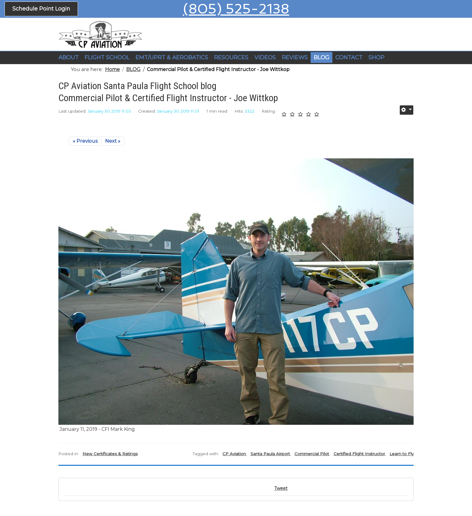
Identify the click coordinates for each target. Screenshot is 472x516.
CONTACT (348, 57)
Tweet (280, 488)
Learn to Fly (402, 453)
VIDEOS (265, 57)
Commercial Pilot (311, 453)
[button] (107, 57)
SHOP (376, 57)
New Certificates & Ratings (110, 453)
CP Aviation (234, 453)
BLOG (321, 57)
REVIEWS (295, 57)
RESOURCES (231, 57)
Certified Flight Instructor (359, 453)
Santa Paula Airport (270, 453)
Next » (112, 141)
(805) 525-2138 (236, 9)
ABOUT (68, 57)
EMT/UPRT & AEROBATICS (171, 57)
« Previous (85, 141)
